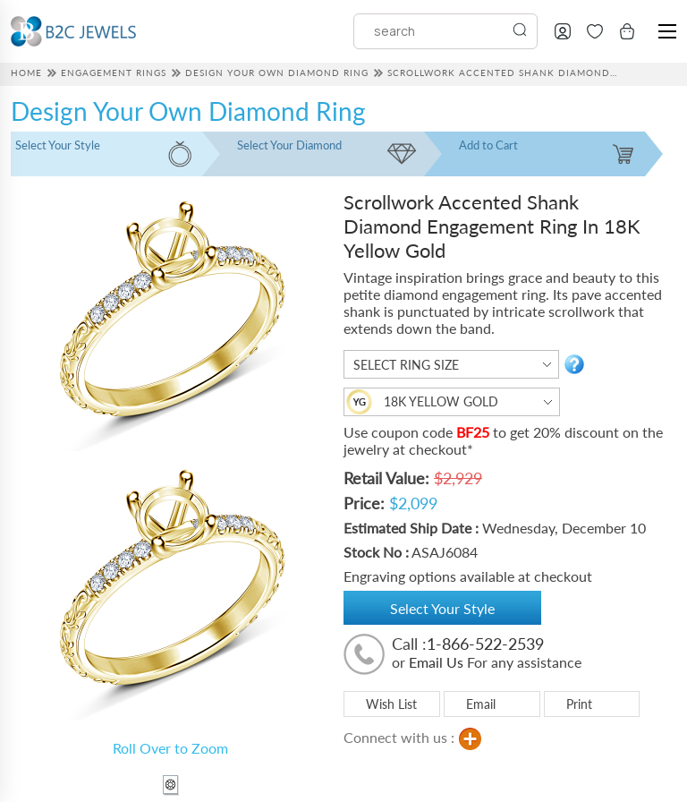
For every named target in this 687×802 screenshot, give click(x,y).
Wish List (391, 704)
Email (481, 704)
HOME (26, 72)
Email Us (436, 661)
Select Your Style (442, 608)
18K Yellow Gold (441, 401)
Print (579, 704)
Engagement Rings (113, 72)
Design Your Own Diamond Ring (277, 72)
